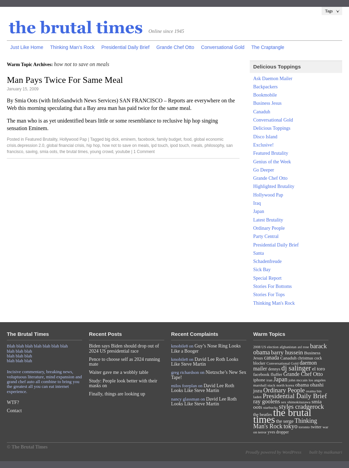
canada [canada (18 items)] (271, 358)
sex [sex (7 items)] (283, 402)
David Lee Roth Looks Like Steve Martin (204, 362)
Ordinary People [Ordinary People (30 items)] (284, 390)
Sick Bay (262, 269)
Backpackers (265, 86)
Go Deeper (263, 170)
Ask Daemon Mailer (272, 78)
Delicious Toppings (271, 128)
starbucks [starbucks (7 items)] (270, 407)
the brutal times (74, 151)
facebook (146, 139)
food (187, 139)
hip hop (93, 145)
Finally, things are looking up (117, 393)
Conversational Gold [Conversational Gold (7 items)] (283, 363)
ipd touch (159, 145)
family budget (169, 139)
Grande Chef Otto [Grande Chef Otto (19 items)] (303, 374)
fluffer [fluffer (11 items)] (276, 374)
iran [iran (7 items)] (270, 380)
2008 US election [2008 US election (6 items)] (266, 347)
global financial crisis (65, 145)
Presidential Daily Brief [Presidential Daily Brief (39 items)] (295, 396)
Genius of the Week (272, 161)
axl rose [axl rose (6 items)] (303, 347)
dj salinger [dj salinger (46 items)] (296, 368)
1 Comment (144, 151)
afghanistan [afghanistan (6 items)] (288, 347)
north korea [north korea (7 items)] (285, 385)
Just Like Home (26, 47)
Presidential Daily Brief (125, 47)
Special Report (267, 278)
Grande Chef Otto (175, 47)
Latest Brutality (268, 220)
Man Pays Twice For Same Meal (65, 80)
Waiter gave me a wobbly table (118, 372)
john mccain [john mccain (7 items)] (297, 380)
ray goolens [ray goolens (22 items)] (266, 401)
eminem (128, 139)
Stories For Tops (269, 294)
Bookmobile (265, 95)
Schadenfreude (267, 261)
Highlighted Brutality (273, 186)
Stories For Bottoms (272, 286)
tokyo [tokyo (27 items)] (291, 426)
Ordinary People (269, 228)
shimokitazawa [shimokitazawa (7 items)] (299, 402)
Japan (258, 211)
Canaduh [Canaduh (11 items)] (288, 358)
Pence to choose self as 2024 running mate (124, 362)
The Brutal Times (76, 27)
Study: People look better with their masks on (123, 383)
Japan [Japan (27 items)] (280, 379)
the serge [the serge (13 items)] (285, 421)
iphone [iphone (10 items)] (259, 379)
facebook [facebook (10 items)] (261, 374)
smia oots (48, 151)
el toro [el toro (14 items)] (318, 368)
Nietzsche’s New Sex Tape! (208, 375)
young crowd (101, 151)
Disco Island (265, 136)
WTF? (13, 402)
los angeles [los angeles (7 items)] (317, 380)
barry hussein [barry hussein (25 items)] (287, 352)
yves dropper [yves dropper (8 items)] (278, 432)
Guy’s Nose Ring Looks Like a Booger (206, 348)
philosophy (214, 145)
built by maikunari (325, 452)
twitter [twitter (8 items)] (316, 427)
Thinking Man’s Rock (72, 47)
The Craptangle (267, 47)
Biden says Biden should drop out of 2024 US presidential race (124, 348)
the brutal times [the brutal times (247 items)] (282, 416)
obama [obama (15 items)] (302, 385)
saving (32, 151)
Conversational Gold (223, 47)
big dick (112, 139)
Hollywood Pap (73, 139)
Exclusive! (263, 145)
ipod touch (179, 145)
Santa (258, 253)
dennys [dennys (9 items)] (274, 369)
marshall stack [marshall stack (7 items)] (264, 385)
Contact (14, 410)
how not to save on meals (125, 145)
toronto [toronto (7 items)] (304, 427)
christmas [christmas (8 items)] (305, 358)
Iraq (257, 203)
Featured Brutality (41, 139)
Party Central (266, 236)
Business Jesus (267, 103)
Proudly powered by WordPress (273, 452)
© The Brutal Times (27, 447)
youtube (123, 151)
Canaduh (261, 111)
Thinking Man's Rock (274, 303)
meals (196, 145)
